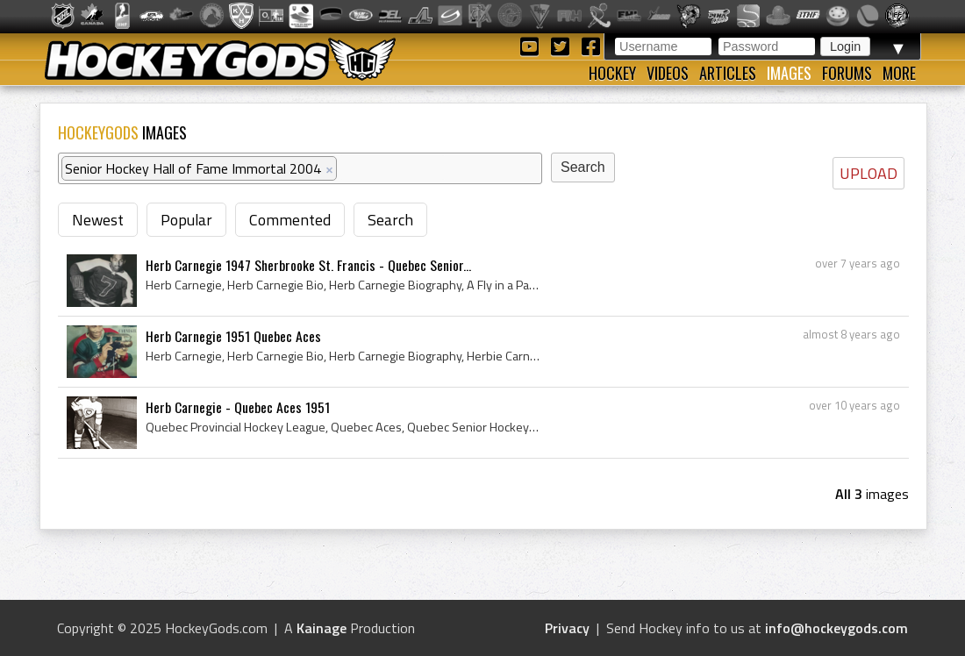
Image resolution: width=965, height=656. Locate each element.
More (899, 72)
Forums (847, 72)
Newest (98, 220)
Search (390, 220)
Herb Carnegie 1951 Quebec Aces (233, 335)
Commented (290, 220)
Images (789, 72)
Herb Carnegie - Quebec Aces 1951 (238, 406)
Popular (186, 220)
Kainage (322, 627)
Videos (668, 72)
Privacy (567, 627)
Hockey (612, 72)
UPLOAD (868, 173)
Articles (727, 72)
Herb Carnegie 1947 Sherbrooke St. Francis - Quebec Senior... (308, 264)
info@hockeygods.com (836, 627)
